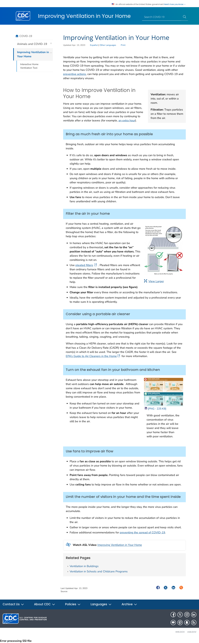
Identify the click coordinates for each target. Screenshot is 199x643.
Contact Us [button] (13, 604)
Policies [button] (73, 604)
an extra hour (126, 120)
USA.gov (191, 631)
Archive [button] (129, 604)
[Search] (161, 17)
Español (94, 45)
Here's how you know (175, 4)
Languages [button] (101, 604)
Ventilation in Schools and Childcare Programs (99, 571)
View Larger (154, 281)
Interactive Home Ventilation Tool (29, 66)
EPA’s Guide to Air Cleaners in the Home (93, 356)
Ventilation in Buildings (84, 566)
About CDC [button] (44, 604)
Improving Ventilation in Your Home (119, 545)
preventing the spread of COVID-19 (142, 532)
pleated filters (86, 265)
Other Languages (108, 45)
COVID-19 (25, 36)
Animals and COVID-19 (32, 44)
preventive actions (74, 74)
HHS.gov (180, 631)
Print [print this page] (123, 45)
